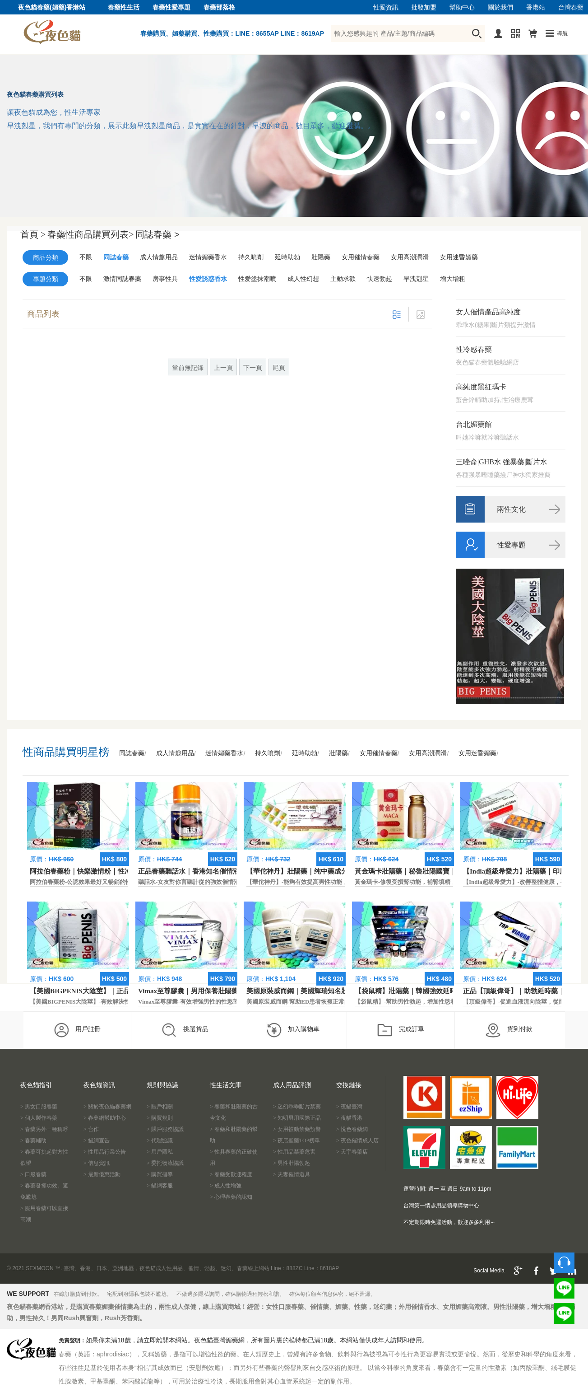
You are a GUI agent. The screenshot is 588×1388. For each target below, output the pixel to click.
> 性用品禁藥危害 (294, 1152)
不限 (85, 257)
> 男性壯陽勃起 (291, 1163)
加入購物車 (292, 1029)
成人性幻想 (303, 279)
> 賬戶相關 (160, 1106)
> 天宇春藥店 (352, 1152)
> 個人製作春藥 (38, 1118)
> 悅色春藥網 (352, 1129)
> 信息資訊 (96, 1163)
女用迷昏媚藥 (459, 257)
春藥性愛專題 (171, 7)
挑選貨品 (184, 1029)
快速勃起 (379, 279)
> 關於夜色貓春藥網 (107, 1106)
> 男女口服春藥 (38, 1106)
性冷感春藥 (474, 349)
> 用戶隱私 (160, 1152)
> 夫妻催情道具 (291, 1174)
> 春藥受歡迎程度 (231, 1174)
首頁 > (33, 234)
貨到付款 (508, 1029)
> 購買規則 (160, 1118)
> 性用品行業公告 (104, 1152)
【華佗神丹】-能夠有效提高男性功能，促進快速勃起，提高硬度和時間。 (341, 882)
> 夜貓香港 (349, 1118)
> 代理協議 (160, 1140)
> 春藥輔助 (33, 1140)
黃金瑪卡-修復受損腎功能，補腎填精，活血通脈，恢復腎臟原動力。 (443, 882)
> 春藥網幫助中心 (104, 1118)
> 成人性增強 (225, 1185)
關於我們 (500, 7)
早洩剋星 (416, 279)
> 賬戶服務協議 (165, 1129)
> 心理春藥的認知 (231, 1197)
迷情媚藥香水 (208, 257)
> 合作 (91, 1129)
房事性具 (165, 279)
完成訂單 (400, 1029)
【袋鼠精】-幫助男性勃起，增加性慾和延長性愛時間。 (426, 1001)
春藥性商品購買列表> (90, 234)
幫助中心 (462, 7)
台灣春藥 (570, 7)
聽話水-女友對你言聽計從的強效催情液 (189, 882)
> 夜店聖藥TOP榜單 (296, 1140)
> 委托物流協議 (165, 1163)
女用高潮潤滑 (410, 257)
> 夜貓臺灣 (349, 1106)
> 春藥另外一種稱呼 (44, 1129)
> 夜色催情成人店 (357, 1140)
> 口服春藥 (33, 1174)
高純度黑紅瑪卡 (481, 387)
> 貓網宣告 (96, 1140)
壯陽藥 (320, 257)
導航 (562, 33)
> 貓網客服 (160, 1185)
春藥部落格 (219, 7)
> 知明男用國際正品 (297, 1118)
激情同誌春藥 (122, 279)
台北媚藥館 (474, 424)
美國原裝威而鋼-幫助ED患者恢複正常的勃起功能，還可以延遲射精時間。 (342, 1001)
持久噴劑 (251, 257)
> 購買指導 (160, 1174)
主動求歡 (343, 279)
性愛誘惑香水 (208, 279)
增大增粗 (452, 279)
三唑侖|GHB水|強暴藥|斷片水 (501, 462)
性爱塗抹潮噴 (257, 279)
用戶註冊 (77, 1029)
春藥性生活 (123, 7)
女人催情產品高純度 (488, 312)
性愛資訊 (385, 7)
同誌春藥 (116, 257)
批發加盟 (423, 7)
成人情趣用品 (159, 257)
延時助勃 (287, 257)
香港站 (535, 7)
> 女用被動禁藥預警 (297, 1129)
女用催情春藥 (361, 257)
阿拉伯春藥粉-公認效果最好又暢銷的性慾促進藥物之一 (101, 882)
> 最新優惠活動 (101, 1174)
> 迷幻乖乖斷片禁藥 (297, 1106)
